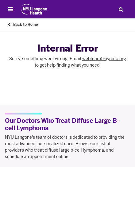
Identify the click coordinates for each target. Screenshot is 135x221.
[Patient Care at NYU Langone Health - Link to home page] (34, 9)
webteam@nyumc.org (104, 58)
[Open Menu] (10, 9)
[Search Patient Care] (121, 9)
